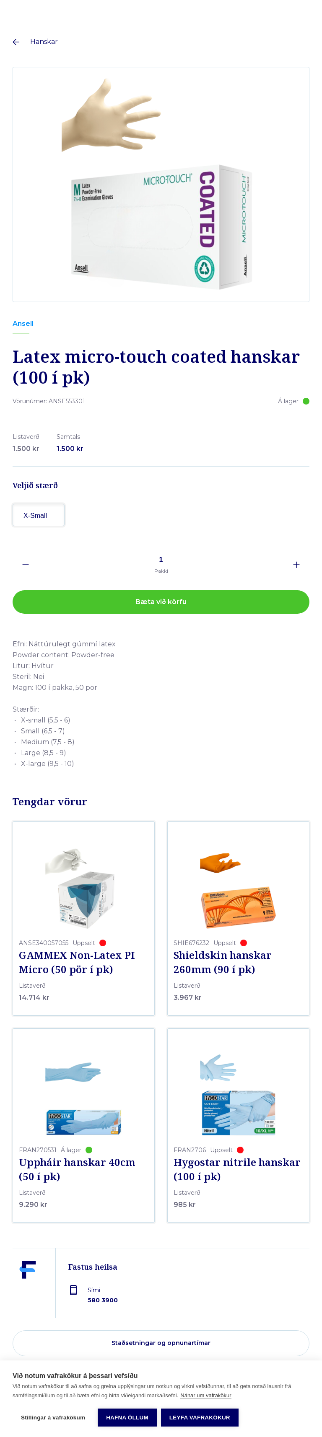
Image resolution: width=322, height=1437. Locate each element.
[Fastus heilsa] (27, 1289)
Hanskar (44, 42)
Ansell (23, 324)
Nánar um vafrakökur (205, 1428)
